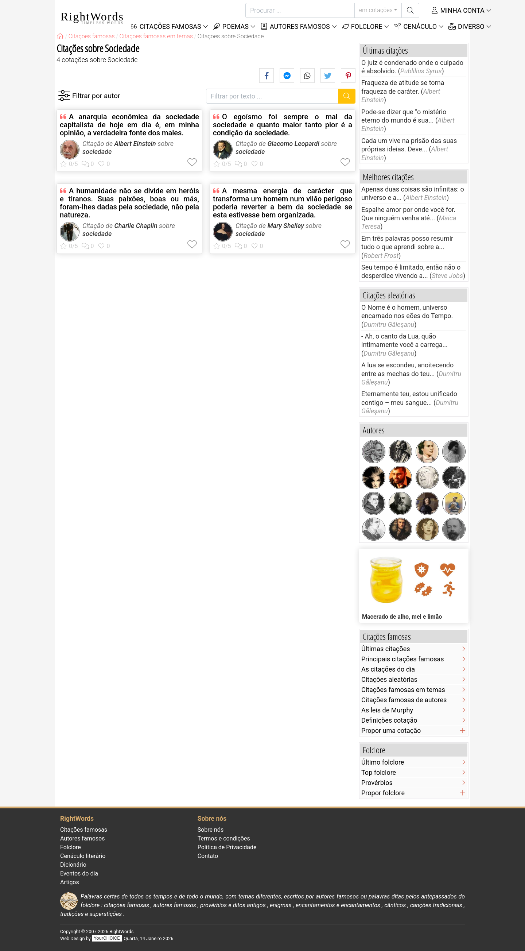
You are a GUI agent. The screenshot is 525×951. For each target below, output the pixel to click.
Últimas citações (385, 649)
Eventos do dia (79, 873)
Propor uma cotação (391, 730)
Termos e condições (224, 838)
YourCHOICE (107, 938)
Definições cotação (389, 720)
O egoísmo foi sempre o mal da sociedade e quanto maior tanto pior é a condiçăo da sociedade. (282, 124)
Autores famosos (295, 26)
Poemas (231, 26)
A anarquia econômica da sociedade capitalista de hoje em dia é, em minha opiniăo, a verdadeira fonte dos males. (129, 124)
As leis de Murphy (387, 710)
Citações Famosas (165, 26)
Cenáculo (415, 26)
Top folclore (378, 772)
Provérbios (377, 782)
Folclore (361, 26)
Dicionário (73, 864)
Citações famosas (83, 829)
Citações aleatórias (389, 679)
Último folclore (382, 762)
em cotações (376, 10)
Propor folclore (383, 793)
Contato (208, 856)
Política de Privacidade (227, 847)
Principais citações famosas (402, 659)
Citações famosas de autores (404, 700)
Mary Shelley (285, 225)
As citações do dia (388, 669)
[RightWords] (60, 36)
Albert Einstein (135, 143)
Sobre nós (211, 829)
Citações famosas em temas (403, 689)
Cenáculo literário (82, 856)
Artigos (69, 882)
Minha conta (458, 10)
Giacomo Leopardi (293, 143)
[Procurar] (300, 10)
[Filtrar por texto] (272, 96)
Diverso (466, 26)
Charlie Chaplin (135, 225)
